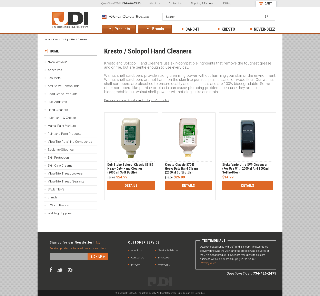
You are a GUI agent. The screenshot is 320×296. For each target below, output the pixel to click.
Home (47, 39)
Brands (52, 197)
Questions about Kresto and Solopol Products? (136, 100)
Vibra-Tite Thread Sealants (66, 181)
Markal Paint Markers (62, 126)
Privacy (135, 264)
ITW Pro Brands (58, 205)
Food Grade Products (63, 94)
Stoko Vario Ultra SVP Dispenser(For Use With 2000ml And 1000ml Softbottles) (245, 168)
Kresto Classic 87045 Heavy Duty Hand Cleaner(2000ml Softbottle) (182, 168)
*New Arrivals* (57, 62)
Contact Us (175, 3)
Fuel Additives (57, 102)
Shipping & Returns (201, 3)
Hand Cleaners (58, 110)
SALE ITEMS (56, 189)
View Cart (164, 264)
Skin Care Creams (60, 165)
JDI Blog (226, 3)
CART (268, 3)
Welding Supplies (60, 213)
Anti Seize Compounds (63, 86)
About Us (154, 3)
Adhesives (55, 70)
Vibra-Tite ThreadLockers (65, 173)
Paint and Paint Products (64, 134)
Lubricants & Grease (62, 118)
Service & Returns (168, 250)
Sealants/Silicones (61, 149)
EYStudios (199, 293)
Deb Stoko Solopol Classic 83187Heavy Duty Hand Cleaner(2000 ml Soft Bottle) (130, 168)
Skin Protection (58, 157)
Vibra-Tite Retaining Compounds (70, 142)
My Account (164, 257)
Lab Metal (54, 78)
